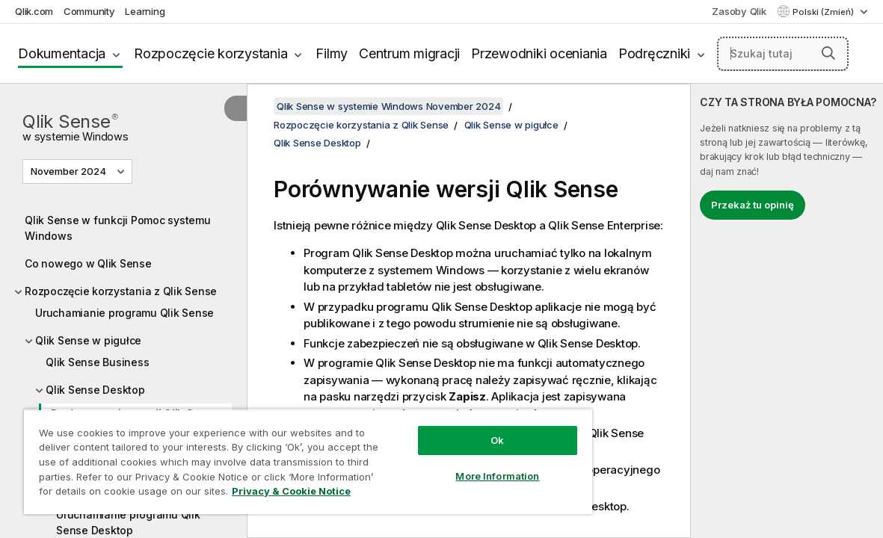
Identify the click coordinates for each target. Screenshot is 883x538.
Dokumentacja (61, 53)
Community (89, 11)
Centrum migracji (409, 53)
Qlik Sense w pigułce (88, 340)
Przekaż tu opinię (752, 205)
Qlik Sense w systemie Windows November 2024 (388, 106)
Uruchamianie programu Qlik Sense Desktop (128, 522)
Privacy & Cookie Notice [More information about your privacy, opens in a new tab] (126, 494)
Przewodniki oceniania (539, 53)
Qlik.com (34, 11)
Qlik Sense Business (97, 362)
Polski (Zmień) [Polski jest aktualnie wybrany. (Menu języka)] (824, 12)
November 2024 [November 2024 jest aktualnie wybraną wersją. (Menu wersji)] (69, 171)
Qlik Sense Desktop (95, 389)
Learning (144, 11)
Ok (450, 429)
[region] (280, 456)
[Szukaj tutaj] (783, 53)
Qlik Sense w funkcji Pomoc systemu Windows (118, 228)
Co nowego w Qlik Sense (88, 263)
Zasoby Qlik (739, 11)
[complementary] (787, 311)
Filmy (332, 53)
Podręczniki (654, 53)
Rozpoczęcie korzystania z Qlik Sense (121, 291)
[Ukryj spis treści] (235, 108)
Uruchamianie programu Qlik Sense (124, 312)
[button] (828, 53)
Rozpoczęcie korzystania (210, 53)
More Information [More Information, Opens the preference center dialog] (450, 465)
